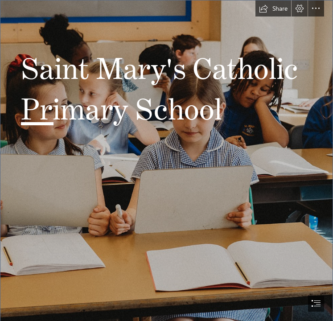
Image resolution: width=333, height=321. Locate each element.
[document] (166, 160)
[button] (273, 8)
